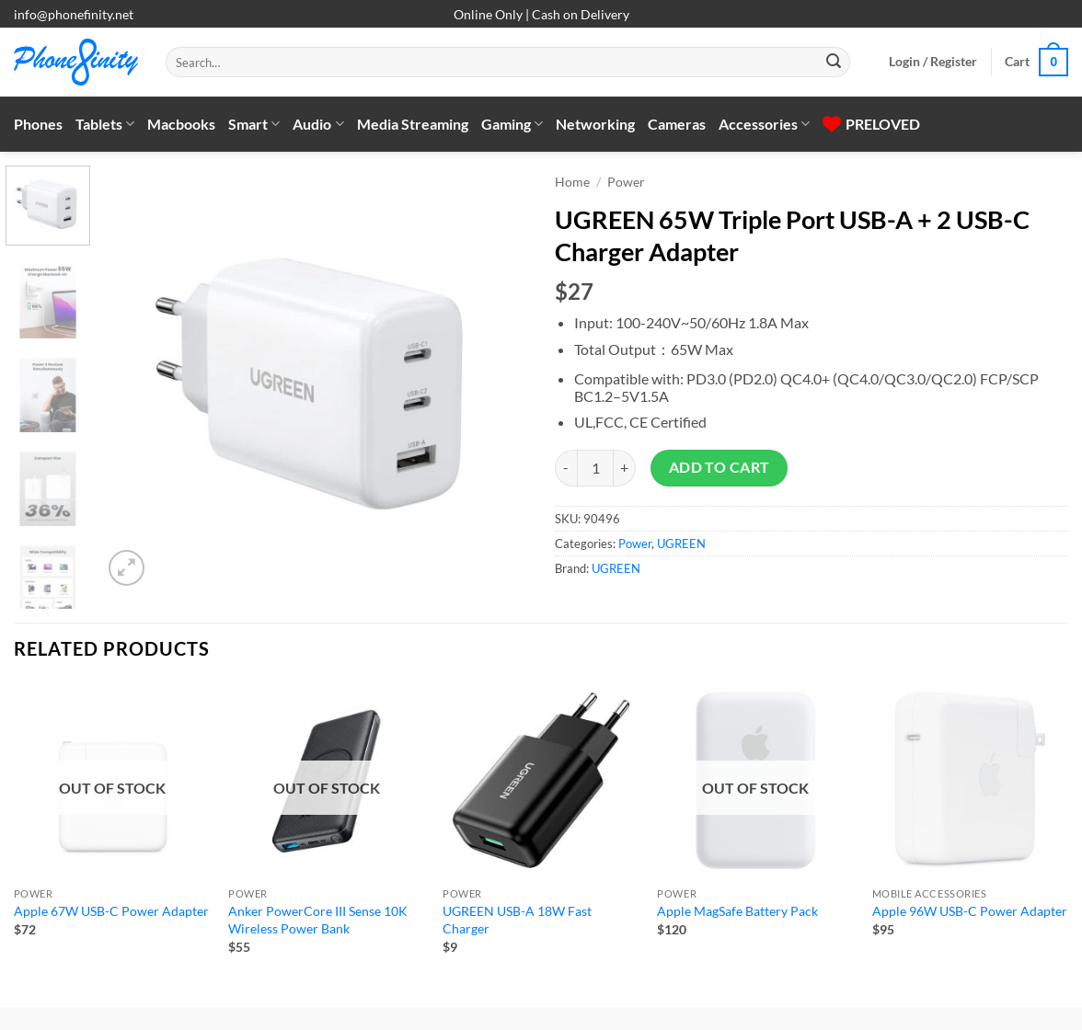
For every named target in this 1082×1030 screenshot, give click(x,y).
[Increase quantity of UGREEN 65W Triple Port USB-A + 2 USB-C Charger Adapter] (625, 468)
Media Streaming (412, 123)
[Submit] (833, 62)
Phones (38, 123)
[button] (933, 61)
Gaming (512, 124)
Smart (254, 124)
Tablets (104, 124)
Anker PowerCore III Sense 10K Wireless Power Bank (318, 919)
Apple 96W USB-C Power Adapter (969, 911)
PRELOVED (871, 123)
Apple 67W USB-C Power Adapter (111, 911)
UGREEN (681, 543)
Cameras (677, 123)
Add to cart (719, 467)
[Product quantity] (595, 468)
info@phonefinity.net (73, 14)
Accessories (764, 124)
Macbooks (181, 123)
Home (572, 182)
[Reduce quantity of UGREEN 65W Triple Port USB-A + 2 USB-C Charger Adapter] (566, 468)
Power (626, 182)
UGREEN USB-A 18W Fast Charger (517, 919)
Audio (318, 124)
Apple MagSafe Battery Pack (737, 911)
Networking (595, 123)
